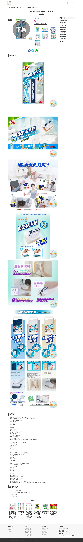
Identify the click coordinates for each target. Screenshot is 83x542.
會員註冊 (44, 528)
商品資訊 (41, 13)
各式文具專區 (63, 29)
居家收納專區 (63, 27)
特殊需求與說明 (63, 20)
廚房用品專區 (63, 32)
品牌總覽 (62, 41)
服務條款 (44, 531)
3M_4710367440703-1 (33, 7)
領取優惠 (72, 535)
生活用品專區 (63, 38)
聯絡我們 (10, 529)
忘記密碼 (44, 529)
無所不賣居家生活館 (13, 7)
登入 (48, 528)
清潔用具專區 (63, 36)
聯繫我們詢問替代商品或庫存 (40, 23)
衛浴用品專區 (63, 22)
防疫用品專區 (63, 25)
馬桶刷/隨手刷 (23, 7)
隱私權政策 (44, 532)
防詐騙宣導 (44, 534)
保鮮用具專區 (63, 34)
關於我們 (10, 528)
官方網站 (10, 531)
